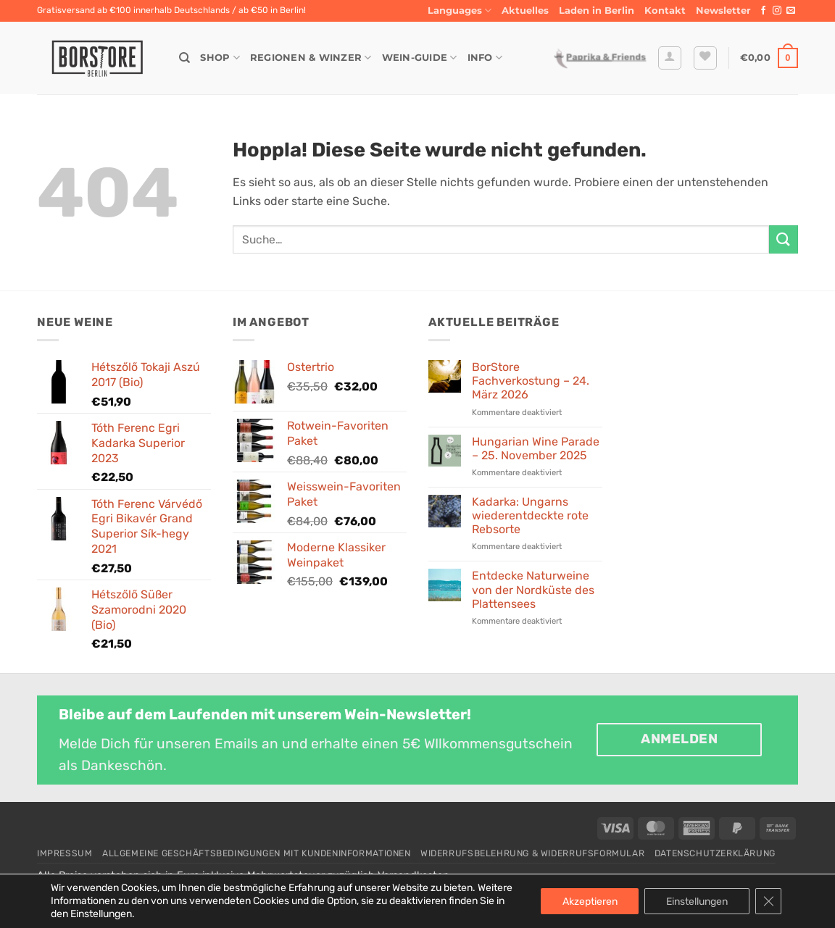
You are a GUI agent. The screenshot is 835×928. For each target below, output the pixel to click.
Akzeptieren (589, 901)
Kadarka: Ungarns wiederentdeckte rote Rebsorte (530, 515)
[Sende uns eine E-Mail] (790, 11)
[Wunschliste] (705, 58)
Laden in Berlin (596, 10)
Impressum (65, 853)
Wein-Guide (419, 57)
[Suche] (184, 58)
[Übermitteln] (783, 239)
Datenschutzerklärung (715, 853)
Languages (459, 10)
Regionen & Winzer (311, 57)
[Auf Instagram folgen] (777, 11)
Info (485, 57)
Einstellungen (697, 901)
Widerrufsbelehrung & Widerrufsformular (532, 853)
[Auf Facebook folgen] (763, 11)
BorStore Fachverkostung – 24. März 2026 (530, 380)
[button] (723, 10)
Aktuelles (525, 10)
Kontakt (665, 10)
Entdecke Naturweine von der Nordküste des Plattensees (533, 589)
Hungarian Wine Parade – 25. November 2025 (535, 448)
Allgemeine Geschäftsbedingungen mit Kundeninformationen (256, 853)
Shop (219, 57)
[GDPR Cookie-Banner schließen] (768, 901)
